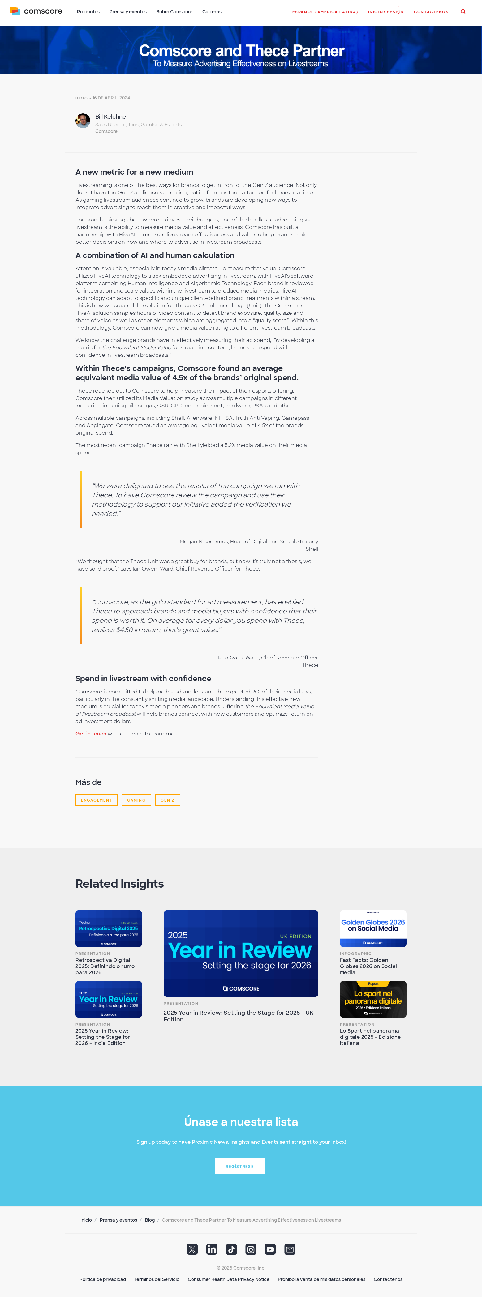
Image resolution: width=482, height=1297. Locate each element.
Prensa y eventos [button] (128, 12)
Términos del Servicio (156, 1279)
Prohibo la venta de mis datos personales (321, 1279)
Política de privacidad (103, 1279)
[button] (325, 15)
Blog (81, 97)
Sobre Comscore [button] (175, 12)
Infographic (356, 953)
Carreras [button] (212, 12)
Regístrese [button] (240, 1166)
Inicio (86, 1219)
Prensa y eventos (118, 1219)
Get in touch (90, 733)
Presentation (92, 953)
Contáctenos (388, 1279)
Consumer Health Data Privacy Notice (228, 1279)
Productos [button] (88, 12)
